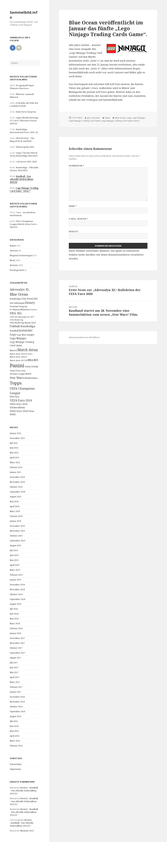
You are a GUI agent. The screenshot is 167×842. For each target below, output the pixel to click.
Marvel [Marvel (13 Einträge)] (13, 350)
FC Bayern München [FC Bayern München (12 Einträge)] (20, 309)
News (12, 260)
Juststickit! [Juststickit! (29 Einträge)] (26, 330)
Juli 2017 (14, 662)
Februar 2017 (16, 687)
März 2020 (15, 511)
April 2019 (14, 565)
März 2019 (15, 570)
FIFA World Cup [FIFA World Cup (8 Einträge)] (16, 320)
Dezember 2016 (17, 696)
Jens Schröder (93, 117)
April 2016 (14, 736)
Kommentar (76, 165)
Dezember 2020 (17, 477)
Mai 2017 (14, 672)
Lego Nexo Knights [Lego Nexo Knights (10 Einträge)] (25, 334)
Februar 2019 (16, 574)
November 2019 (17, 530)
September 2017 (17, 652)
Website (73, 231)
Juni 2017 (14, 667)
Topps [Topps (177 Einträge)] (16, 383)
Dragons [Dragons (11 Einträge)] (23, 306)
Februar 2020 (16, 516)
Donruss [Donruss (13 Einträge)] (14, 306)
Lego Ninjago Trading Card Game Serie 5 (120, 120)
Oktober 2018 (16, 594)
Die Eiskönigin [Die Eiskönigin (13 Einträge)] (17, 302)
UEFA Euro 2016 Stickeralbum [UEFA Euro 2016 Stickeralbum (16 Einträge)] (19, 405)
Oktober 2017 (16, 648)
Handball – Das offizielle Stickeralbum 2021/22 (21, 179)
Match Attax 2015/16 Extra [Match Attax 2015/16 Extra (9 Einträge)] (21, 354)
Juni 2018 (14, 613)
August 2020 (15, 496)
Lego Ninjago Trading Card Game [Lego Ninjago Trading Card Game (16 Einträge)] (22, 343)
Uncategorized (17, 270)
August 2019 (15, 545)
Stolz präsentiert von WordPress (84, 337)
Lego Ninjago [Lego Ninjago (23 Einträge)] (18, 338)
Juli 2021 (14, 443)
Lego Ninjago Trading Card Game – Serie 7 (24, 189)
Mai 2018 (14, 618)
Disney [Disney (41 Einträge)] (30, 302)
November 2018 (17, 589)
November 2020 (17, 482)
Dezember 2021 (17, 438)
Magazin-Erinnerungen (21, 255)
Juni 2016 (14, 726)
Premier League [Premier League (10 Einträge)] (17, 373)
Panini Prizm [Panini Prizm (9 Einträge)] (15, 370)
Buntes (13, 245)
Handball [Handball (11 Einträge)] (14, 330)
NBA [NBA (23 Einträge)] (30, 360)
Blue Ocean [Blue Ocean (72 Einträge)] (19, 294)
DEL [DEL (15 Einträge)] (36, 298)
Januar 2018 (15, 633)
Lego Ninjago (138, 117)
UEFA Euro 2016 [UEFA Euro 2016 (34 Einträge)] (21, 400)
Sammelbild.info (24, 15)
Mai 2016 (14, 731)
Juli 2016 (14, 721)
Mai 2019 (14, 560)
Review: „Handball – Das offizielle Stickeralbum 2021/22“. (24, 790)
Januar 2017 (15, 692)
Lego (129, 117)
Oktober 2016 (16, 706)
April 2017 (14, 677)
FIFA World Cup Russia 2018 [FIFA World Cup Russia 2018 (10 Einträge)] (23, 322)
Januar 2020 (15, 521)
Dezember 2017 (17, 638)
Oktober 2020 (16, 486)
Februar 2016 (16, 745)
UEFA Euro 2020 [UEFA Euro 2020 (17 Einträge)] (19, 411)
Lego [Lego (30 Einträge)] (13, 334)
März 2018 (15, 623)
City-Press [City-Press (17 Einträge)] (27, 298)
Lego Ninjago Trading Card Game (84, 120)
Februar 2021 (16, 467)
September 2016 (17, 711)
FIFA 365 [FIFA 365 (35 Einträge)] (16, 313)
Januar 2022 (15, 433)
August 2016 (15, 716)
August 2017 (15, 657)
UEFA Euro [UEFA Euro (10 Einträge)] (14, 396)
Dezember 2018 (17, 584)
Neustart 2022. (27, 830)
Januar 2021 (15, 472)
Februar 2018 (16, 628)
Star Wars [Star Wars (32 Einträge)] (17, 378)
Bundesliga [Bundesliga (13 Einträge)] (15, 298)
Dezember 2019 (17, 526)
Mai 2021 (14, 452)
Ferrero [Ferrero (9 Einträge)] (33, 309)
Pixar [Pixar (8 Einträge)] (23, 371)
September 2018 (17, 599)
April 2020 (14, 506)
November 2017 (17, 643)
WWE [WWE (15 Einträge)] (13, 414)
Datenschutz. (16, 764)
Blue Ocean (120, 117)
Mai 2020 (14, 501)
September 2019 (17, 540)
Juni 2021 (14, 447)
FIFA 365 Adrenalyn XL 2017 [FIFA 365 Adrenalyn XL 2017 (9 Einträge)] (22, 317)
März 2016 (15, 740)
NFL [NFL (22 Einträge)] (36, 360)
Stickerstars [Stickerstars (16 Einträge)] (31, 377)
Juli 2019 (14, 550)
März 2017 (15, 682)
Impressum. (15, 769)
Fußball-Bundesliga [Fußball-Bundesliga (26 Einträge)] (22, 326)
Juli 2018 (14, 608)
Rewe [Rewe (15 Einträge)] (28, 373)
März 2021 (15, 462)
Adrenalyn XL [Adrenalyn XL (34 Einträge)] (19, 289)
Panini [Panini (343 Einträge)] (17, 365)
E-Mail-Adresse (78, 218)
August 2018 (15, 604)
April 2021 (14, 457)
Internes (14, 250)
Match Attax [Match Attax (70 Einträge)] (27, 349)
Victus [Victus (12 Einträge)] (31, 411)
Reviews (14, 265)
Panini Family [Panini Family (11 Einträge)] (31, 366)
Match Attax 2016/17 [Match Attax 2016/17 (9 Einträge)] (18, 357)
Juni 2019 (14, 555)
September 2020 (17, 491)
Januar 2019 (15, 579)
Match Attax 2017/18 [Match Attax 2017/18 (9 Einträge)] (18, 360)
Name (73, 206)
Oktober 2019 (16, 535)
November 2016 (17, 701)
